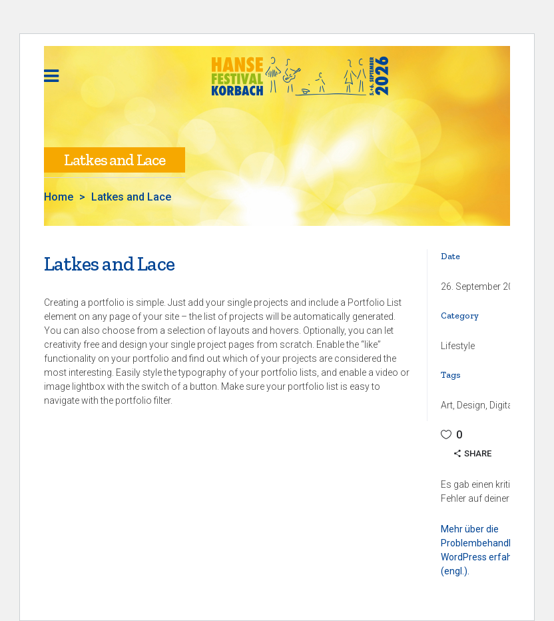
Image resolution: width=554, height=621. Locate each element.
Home (58, 197)
